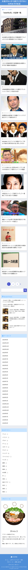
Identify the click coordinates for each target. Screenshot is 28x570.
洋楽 (4, 479)
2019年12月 (5, 404)
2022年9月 (5, 352)
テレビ (5, 450)
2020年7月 (5, 381)
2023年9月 (5, 339)
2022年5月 (5, 365)
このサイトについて (14, 560)
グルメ (5, 441)
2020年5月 (5, 388)
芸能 (4, 489)
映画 (4, 466)
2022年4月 (5, 368)
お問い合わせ (18, 562)
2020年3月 (5, 394)
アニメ (5, 434)
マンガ (5, 460)
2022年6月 (5, 362)
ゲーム (5, 444)
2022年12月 (5, 343)
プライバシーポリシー (13, 564)
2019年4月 (5, 420)
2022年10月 (5, 349)
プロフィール (10, 562)
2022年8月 (5, 355)
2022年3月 (5, 371)
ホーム (7, 560)
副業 (4, 463)
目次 (22, 560)
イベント (5, 437)
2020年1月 (5, 400)
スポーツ (5, 447)
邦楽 (4, 492)
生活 (4, 485)
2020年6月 (5, 384)
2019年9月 (5, 413)
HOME (14, 557)
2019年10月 (5, 410)
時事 (4, 469)
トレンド (5, 453)
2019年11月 (5, 407)
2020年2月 (5, 397)
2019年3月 (5, 423)
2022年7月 (5, 359)
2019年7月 (5, 416)
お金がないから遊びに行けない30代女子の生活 (14, 2)
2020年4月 (5, 391)
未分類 (5, 473)
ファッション (7, 457)
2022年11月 (5, 346)
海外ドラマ (6, 482)
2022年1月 (5, 378)
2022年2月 (5, 375)
